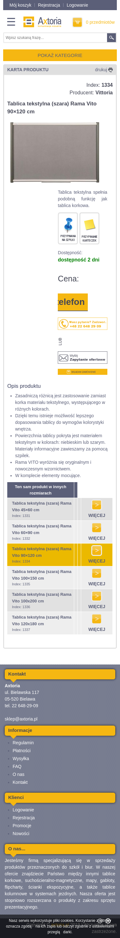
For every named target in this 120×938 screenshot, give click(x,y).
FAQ (17, 766)
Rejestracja (49, 5)
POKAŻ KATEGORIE (60, 55)
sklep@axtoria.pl (21, 718)
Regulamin (23, 742)
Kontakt (20, 782)
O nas (18, 774)
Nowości (21, 833)
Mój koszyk (20, 5)
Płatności (22, 750)
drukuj (104, 69)
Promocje (22, 825)
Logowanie (77, 5)
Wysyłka (21, 758)
